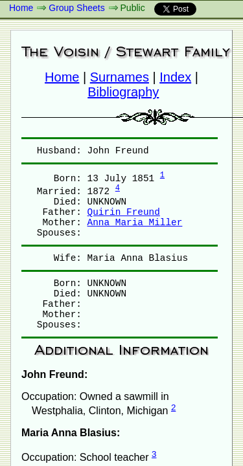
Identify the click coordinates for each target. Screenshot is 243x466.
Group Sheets (76, 8)
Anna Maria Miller (135, 222)
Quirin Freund (123, 212)
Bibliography (123, 92)
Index (175, 77)
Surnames (119, 77)
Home (21, 8)
